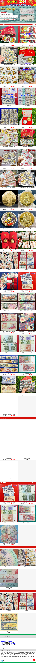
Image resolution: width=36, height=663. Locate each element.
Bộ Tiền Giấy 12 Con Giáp (9, 373)
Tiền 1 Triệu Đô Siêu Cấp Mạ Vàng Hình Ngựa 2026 (27, 187)
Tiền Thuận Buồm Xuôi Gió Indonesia (9, 331)
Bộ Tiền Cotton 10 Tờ (27, 269)
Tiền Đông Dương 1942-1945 (9, 631)
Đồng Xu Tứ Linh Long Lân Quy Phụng (9, 228)
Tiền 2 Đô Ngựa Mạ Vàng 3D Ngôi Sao (9, 64)
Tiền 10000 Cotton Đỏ (9, 269)
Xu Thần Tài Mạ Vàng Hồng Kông (27, 228)
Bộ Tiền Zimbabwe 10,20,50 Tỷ (27, 352)
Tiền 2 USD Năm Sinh (9, 458)
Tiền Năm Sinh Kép (27, 105)
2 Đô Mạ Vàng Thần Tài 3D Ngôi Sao (27, 146)
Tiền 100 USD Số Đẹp (27, 566)
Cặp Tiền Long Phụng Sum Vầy (9, 393)
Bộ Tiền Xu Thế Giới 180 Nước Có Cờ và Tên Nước (27, 393)
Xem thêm (34, 24)
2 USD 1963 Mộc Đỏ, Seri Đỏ (9, 478)
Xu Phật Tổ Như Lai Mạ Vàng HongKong (9, 208)
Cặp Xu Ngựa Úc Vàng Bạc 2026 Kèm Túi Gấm (27, 64)
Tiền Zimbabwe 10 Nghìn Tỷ (9, 352)
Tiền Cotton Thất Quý (9, 587)
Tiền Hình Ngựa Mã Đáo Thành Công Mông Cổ (9, 187)
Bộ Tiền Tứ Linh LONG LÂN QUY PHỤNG (27, 290)
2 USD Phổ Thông (27, 458)
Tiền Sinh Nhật (9, 105)
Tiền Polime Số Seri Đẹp (9, 566)
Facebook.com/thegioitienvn (6, 641)
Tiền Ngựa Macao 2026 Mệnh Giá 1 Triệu (9, 146)
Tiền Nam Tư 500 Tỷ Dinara (27, 373)
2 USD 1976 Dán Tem (27, 437)
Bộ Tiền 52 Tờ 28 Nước (9, 290)
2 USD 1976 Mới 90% (9, 437)
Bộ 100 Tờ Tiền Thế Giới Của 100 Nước (9, 543)
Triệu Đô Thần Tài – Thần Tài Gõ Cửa (9, 167)
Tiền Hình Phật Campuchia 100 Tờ (27, 249)
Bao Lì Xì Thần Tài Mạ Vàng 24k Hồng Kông (9, 249)
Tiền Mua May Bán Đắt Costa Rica (9, 310)
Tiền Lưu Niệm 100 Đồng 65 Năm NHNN (9, 414)
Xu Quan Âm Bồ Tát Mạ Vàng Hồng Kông (27, 208)
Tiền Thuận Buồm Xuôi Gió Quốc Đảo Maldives (27, 310)
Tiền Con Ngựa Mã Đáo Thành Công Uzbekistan (27, 167)
